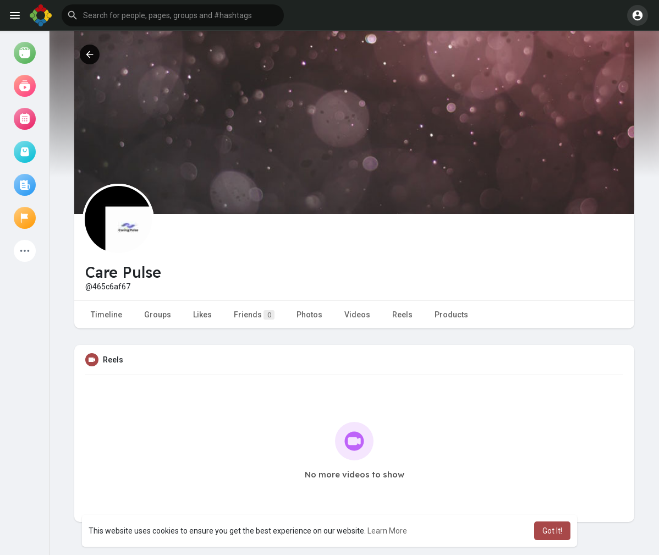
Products (451, 314)
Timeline (106, 314)
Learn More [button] (387, 530)
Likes (202, 314)
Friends (254, 315)
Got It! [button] (552, 530)
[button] (173, 15)
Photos (309, 314)
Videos (357, 314)
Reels (402, 314)
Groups (157, 314)
